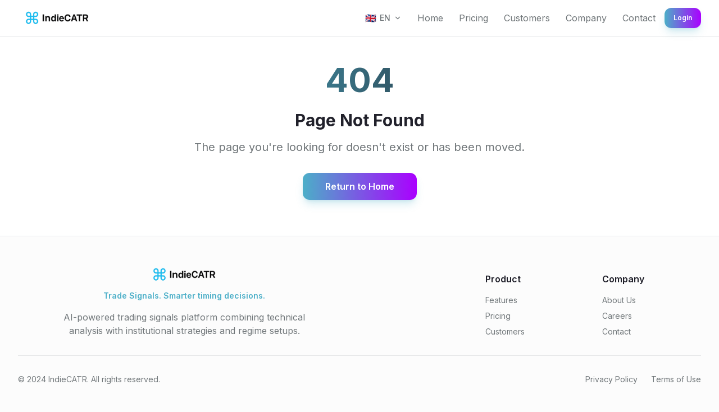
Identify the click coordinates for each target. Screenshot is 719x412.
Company (586, 18)
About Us (619, 300)
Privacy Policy (611, 379)
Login (683, 17)
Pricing (473, 18)
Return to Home (359, 186)
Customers (527, 18)
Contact (639, 18)
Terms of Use (676, 379)
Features (501, 300)
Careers (617, 316)
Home (430, 18)
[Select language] (383, 18)
